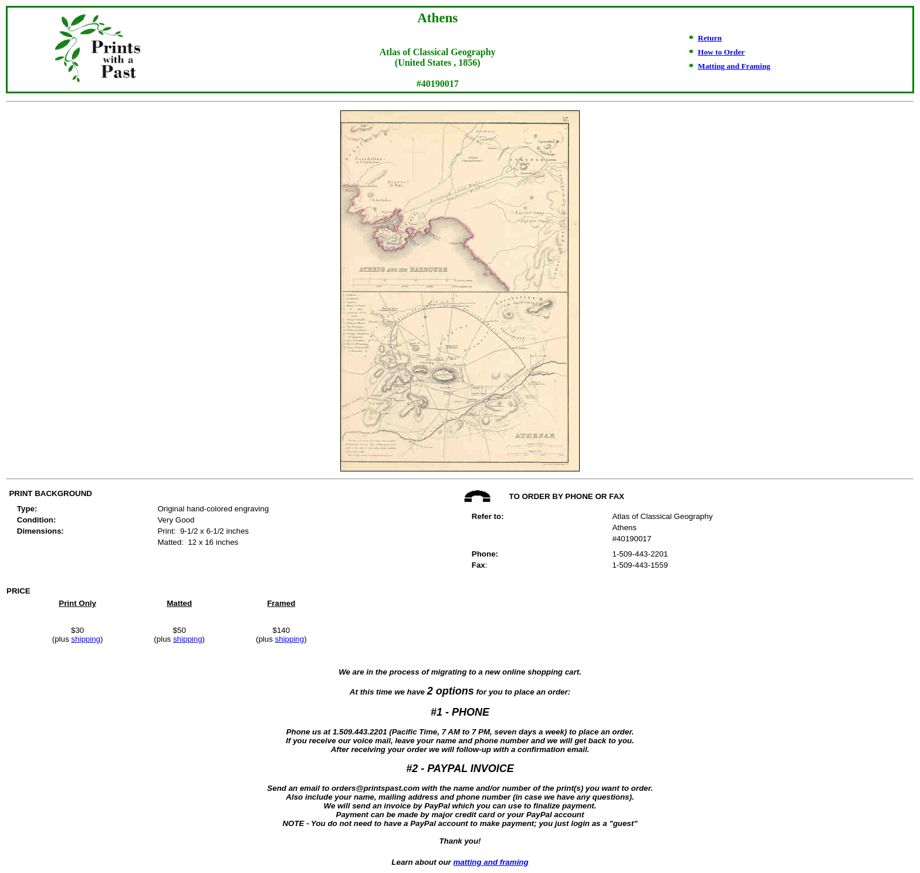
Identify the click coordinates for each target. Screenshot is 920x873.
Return (710, 37)
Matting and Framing (734, 66)
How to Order (721, 52)
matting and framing (491, 862)
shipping (85, 639)
